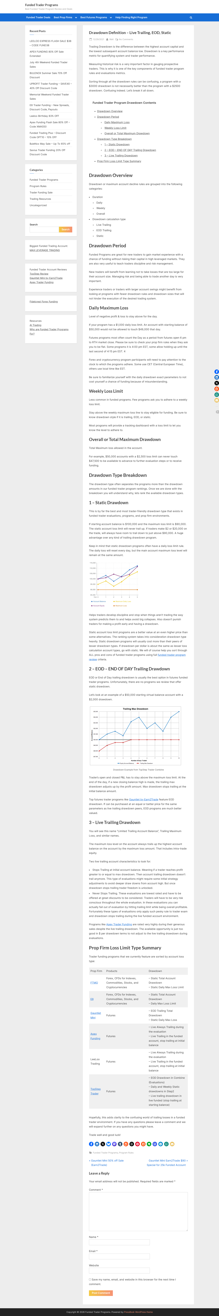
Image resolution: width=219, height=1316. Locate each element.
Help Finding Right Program (131, 17)
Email (93, 1251)
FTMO (94, 982)
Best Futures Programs (93, 17)
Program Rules (126, 1152)
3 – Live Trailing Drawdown (121, 155)
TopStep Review (39, 273)
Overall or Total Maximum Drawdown (127, 133)
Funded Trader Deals (38, 17)
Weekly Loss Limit (115, 127)
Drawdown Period (108, 116)
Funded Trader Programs (41, 5)
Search (34, 224)
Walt (111, 39)
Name (93, 1237)
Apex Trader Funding (119, 924)
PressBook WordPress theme (138, 1312)
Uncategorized (38, 205)
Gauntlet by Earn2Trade (143, 799)
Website (94, 1265)
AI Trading (35, 325)
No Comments (126, 39)
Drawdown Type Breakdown (114, 139)
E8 (92, 999)
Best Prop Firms (63, 17)
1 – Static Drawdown (117, 144)
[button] (91, 1144)
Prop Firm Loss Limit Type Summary (119, 161)
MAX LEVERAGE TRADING (45, 250)
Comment (96, 1189)
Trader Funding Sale (41, 192)
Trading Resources (40, 198)
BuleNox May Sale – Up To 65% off (50, 143)
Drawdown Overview (110, 111)
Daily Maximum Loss (117, 122)
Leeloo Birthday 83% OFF (44, 115)
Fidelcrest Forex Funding (44, 301)
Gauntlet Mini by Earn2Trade (46, 278)
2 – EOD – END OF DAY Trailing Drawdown (130, 150)
